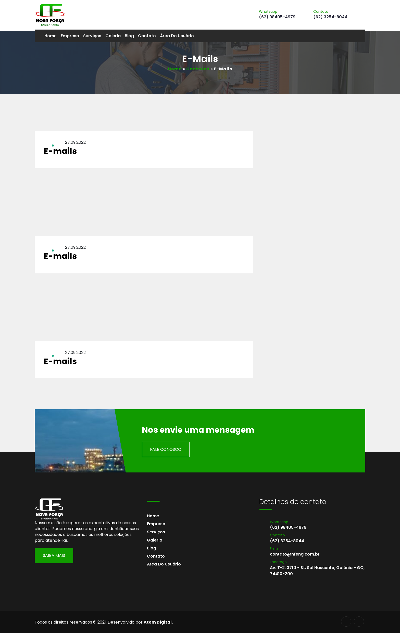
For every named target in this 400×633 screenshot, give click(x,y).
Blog (129, 36)
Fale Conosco (165, 449)
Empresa (70, 36)
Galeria (113, 36)
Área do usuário (177, 36)
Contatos (197, 69)
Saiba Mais (54, 555)
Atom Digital (158, 622)
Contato (147, 36)
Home (50, 36)
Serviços (92, 36)
